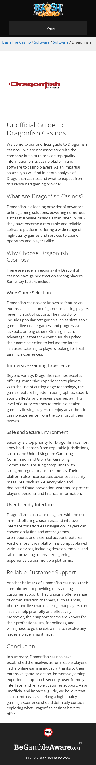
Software (42, 42)
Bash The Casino (16, 42)
